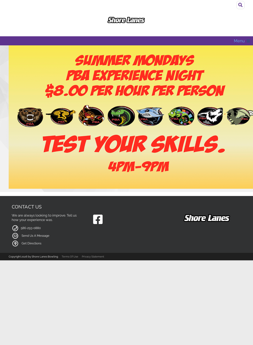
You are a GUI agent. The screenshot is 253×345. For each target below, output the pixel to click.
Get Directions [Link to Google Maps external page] (31, 230)
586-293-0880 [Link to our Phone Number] (31, 215)
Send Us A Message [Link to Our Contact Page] (35, 222)
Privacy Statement (93, 243)
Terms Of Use (70, 243)
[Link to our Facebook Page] (98, 207)
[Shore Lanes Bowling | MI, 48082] (126, 20)
